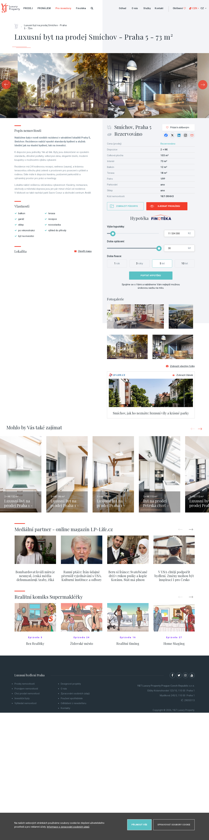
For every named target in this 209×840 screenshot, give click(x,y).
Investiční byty (22, 698)
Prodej (28, 8)
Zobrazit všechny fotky (180, 366)
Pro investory (63, 8)
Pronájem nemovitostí (26, 688)
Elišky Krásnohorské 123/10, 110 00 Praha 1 (171, 690)
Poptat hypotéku (151, 275)
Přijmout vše (139, 825)
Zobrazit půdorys (127, 206)
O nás (135, 8)
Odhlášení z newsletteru (73, 703)
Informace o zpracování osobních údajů (68, 826)
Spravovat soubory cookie (174, 825)
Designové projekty (71, 683)
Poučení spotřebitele (72, 698)
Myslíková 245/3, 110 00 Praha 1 (177, 695)
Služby (147, 8)
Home (17, 25)
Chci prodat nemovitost (27, 693)
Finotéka (81, 8)
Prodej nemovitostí (24, 683)
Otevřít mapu (83, 251)
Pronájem (44, 8)
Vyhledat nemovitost (25, 703)
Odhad (122, 8)
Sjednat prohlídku (169, 206)
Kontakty (65, 708)
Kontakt (159, 8)
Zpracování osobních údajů (75, 693)
